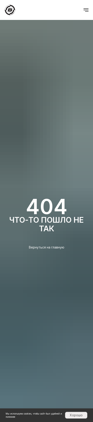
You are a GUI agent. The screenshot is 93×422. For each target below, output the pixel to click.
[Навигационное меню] (86, 10)
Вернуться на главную (46, 247)
